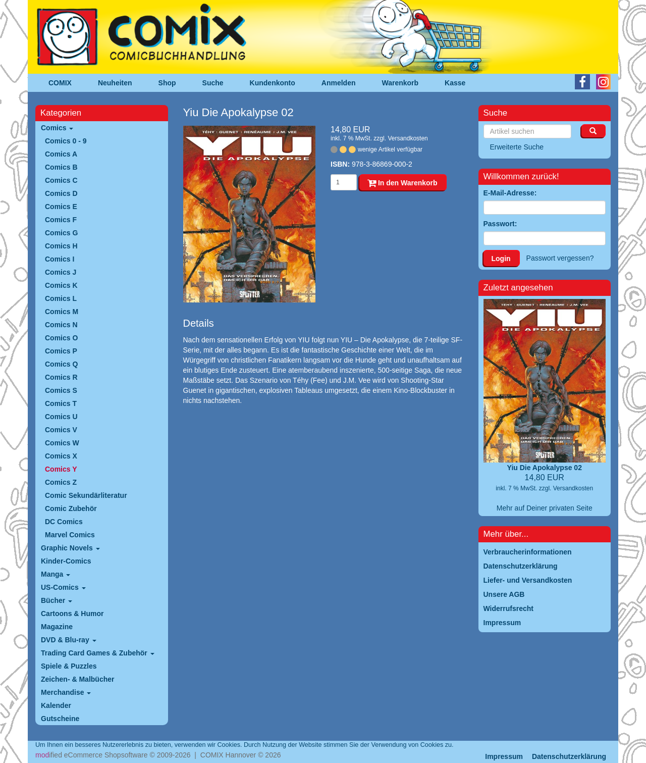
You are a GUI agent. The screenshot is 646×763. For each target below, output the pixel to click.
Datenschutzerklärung (569, 756)
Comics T (61, 403)
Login (501, 259)
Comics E (61, 206)
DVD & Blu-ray (68, 640)
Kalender (56, 705)
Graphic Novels (70, 548)
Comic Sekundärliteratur (86, 495)
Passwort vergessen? (560, 258)
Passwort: (500, 224)
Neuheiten (115, 83)
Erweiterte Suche (517, 147)
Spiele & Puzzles (68, 666)
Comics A (61, 154)
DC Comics (64, 522)
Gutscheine (60, 719)
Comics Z (61, 482)
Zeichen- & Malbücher (77, 679)
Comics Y (61, 469)
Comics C (61, 180)
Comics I (59, 259)
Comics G (61, 233)
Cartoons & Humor (72, 613)
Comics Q (61, 364)
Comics (57, 128)
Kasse (455, 83)
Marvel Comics (70, 535)
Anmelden (338, 83)
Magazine (57, 627)
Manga (55, 574)
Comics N (61, 325)
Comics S (61, 390)
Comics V (61, 430)
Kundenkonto (272, 83)
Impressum (504, 756)
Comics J (60, 272)
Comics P (61, 351)
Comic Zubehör (71, 508)
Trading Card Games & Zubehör (97, 653)
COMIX (60, 83)
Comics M (61, 312)
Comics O (61, 338)
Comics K (61, 285)
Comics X (61, 456)
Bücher (56, 600)
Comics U (61, 417)
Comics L (61, 298)
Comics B (61, 167)
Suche (213, 83)
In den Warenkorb (402, 183)
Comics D (61, 193)
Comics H (61, 246)
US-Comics (63, 587)
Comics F (61, 220)
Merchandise (66, 692)
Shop (167, 83)
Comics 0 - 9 (65, 141)
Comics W (62, 443)
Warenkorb (400, 83)
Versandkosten (407, 138)
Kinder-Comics (66, 561)
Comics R (61, 377)
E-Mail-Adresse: (510, 193)
